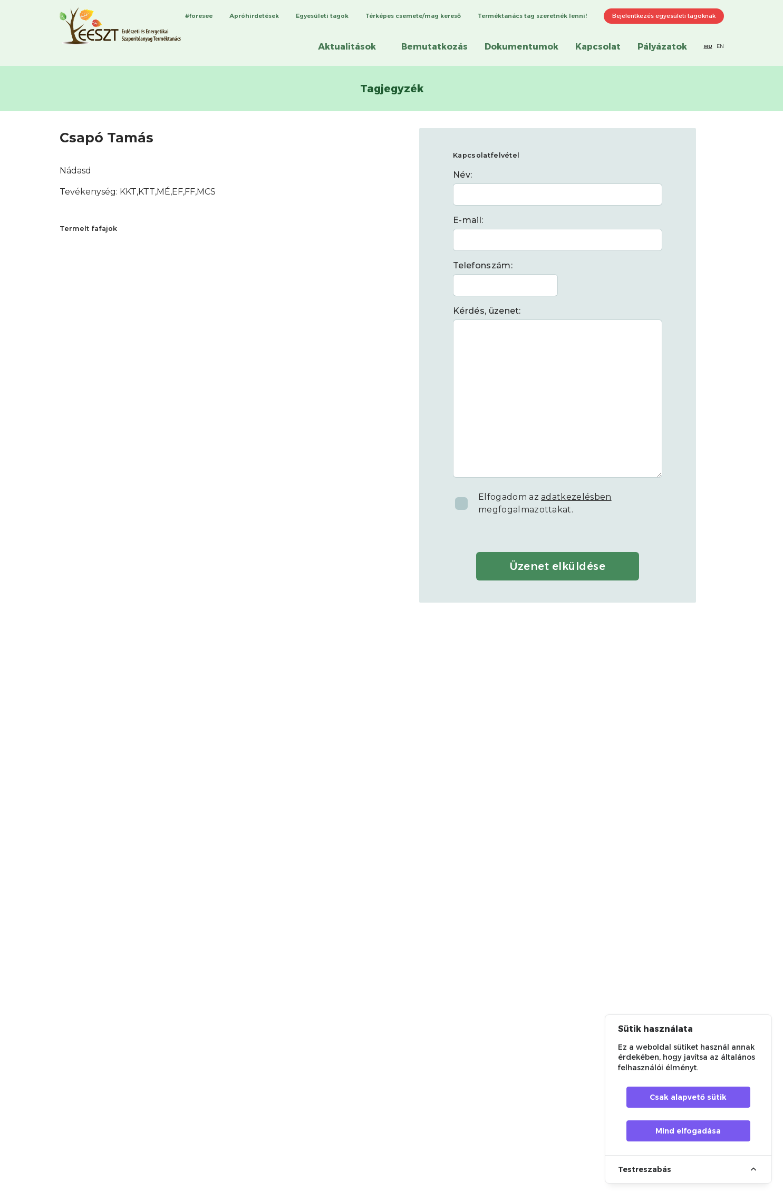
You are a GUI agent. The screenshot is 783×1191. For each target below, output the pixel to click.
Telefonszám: (483, 265)
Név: (462, 175)
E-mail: (468, 220)
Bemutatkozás (434, 47)
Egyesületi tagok (322, 16)
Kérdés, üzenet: (487, 311)
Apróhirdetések (254, 16)
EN (720, 46)
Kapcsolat (598, 47)
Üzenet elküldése (557, 566)
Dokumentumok (521, 47)
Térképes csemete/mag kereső (413, 16)
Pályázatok (662, 47)
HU (708, 46)
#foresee (198, 16)
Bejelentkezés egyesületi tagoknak (664, 16)
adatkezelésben (576, 497)
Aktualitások (347, 47)
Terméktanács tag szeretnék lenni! (532, 16)
